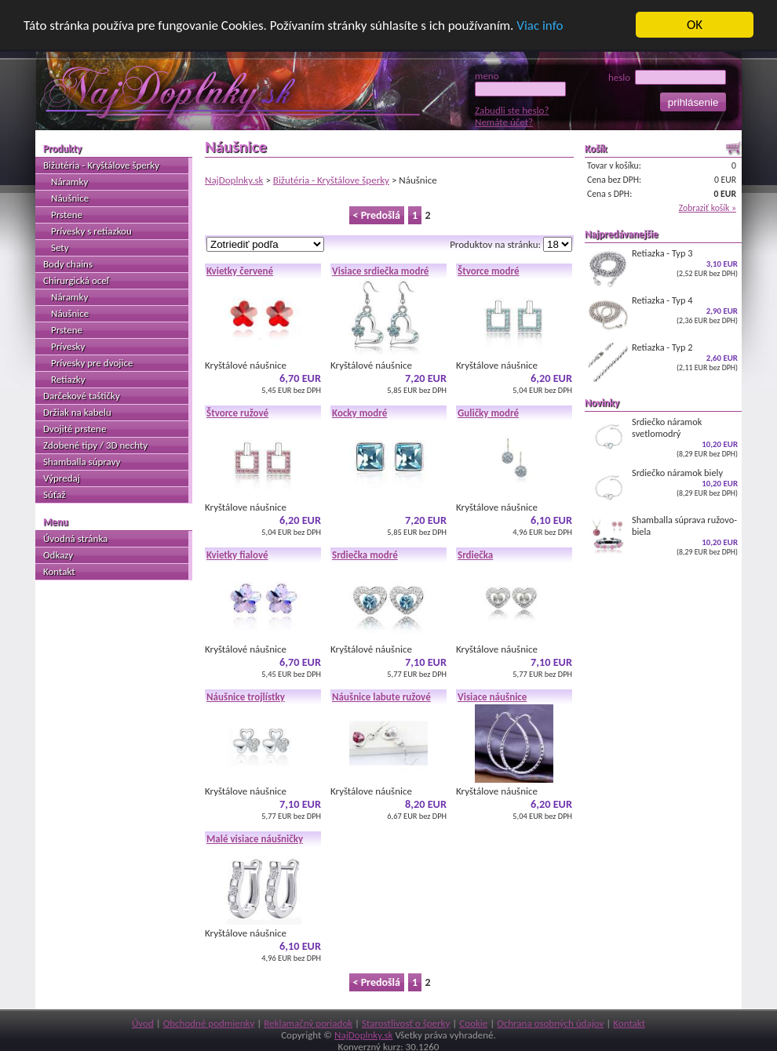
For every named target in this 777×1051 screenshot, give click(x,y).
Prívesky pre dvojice (92, 363)
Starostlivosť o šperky (406, 1023)
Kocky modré (359, 413)
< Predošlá (376, 215)
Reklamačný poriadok (308, 1023)
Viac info (539, 25)
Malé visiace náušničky (254, 839)
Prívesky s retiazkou (91, 231)
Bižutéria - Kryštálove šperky (331, 180)
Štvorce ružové (237, 413)
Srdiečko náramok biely (663, 487)
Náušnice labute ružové (381, 697)
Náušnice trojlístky (245, 697)
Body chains (68, 264)
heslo (667, 77)
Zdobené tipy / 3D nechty (95, 445)
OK (694, 24)
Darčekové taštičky (81, 396)
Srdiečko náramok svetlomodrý (663, 437)
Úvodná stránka (75, 538)
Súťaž (54, 494)
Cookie (473, 1023)
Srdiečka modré (365, 555)
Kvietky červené (239, 271)
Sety (60, 247)
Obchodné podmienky (209, 1023)
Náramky (69, 181)
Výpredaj (61, 478)
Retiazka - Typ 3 (663, 267)
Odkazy (58, 555)
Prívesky (68, 346)
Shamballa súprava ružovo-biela (663, 535)
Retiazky (68, 379)
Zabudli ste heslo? (512, 110)
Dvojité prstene (74, 429)
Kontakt (59, 571)
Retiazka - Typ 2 (663, 361)
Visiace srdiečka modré (380, 271)
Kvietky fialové (237, 555)
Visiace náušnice (492, 697)
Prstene (66, 214)
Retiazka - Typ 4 (663, 314)
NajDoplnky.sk (234, 180)
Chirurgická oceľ (76, 280)
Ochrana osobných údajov (550, 1023)
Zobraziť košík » (707, 207)
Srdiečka (475, 555)
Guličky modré (488, 413)
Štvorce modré (489, 271)
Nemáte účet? (504, 122)
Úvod (143, 1023)
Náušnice (70, 198)
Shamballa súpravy (81, 461)
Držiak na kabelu (77, 412)
